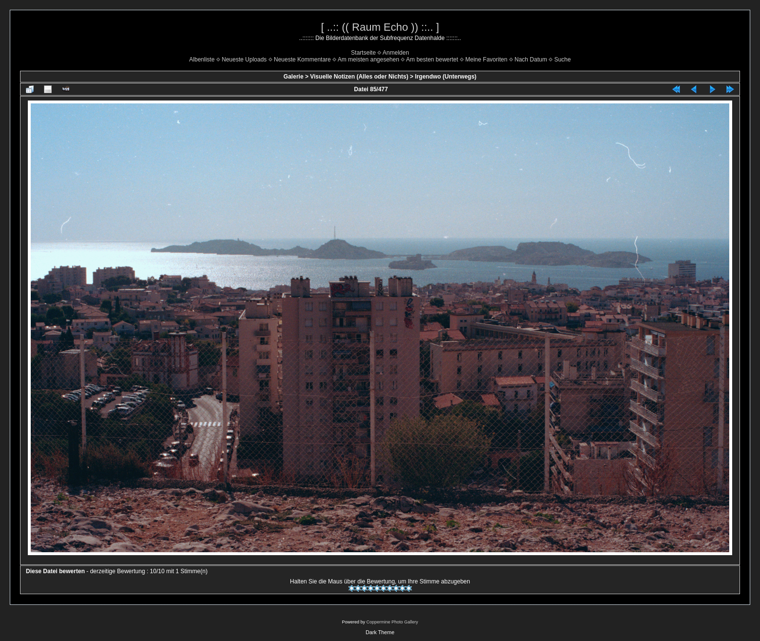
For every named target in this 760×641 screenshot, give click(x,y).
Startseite (363, 52)
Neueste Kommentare (302, 59)
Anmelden (396, 52)
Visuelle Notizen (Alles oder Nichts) (359, 76)
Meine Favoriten (486, 59)
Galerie (294, 76)
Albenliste (202, 59)
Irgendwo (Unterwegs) (445, 76)
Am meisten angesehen (368, 59)
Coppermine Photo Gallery (392, 622)
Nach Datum (530, 59)
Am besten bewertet (432, 59)
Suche (562, 59)
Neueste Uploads (244, 59)
